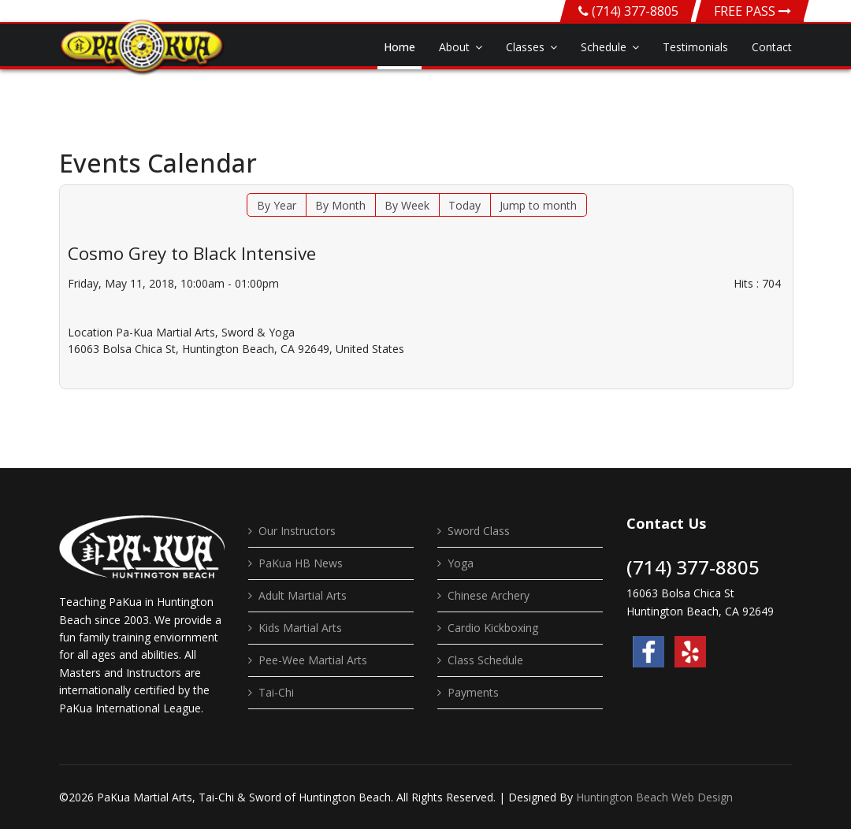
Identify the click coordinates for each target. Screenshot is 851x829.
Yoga (461, 563)
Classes (525, 46)
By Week (407, 205)
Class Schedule (485, 659)
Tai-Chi (276, 692)
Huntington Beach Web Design (654, 797)
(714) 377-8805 (635, 11)
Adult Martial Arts (302, 595)
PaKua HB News (300, 563)
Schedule (603, 46)
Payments (473, 692)
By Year (276, 205)
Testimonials (695, 46)
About (454, 46)
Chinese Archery (489, 595)
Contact (772, 46)
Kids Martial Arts (300, 627)
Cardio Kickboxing (493, 627)
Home (399, 46)
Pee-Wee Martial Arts (312, 659)
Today (464, 205)
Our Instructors (297, 530)
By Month (340, 205)
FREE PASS (752, 11)
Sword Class (479, 530)
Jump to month (538, 205)
